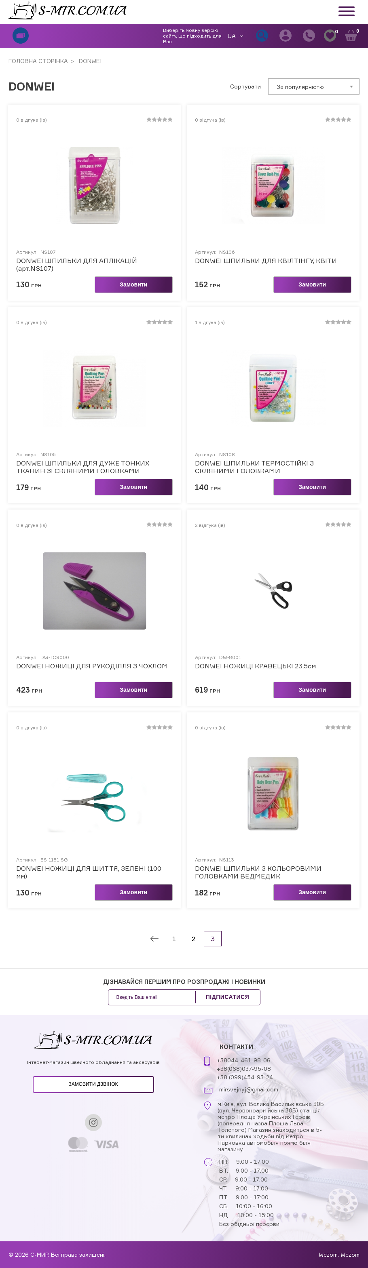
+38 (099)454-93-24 (245, 1077)
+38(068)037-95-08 (244, 1068)
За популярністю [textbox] (300, 86)
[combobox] (314, 86)
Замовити (133, 284)
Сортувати (245, 86)
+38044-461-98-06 (244, 1060)
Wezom (350, 1254)
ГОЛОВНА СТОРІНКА (38, 60)
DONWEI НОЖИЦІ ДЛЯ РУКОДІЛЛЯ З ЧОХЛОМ (92, 666)
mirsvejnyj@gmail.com (248, 1089)
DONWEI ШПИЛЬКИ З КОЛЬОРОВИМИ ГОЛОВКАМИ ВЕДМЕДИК (258, 872)
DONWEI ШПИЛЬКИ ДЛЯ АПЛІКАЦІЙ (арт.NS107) (76, 264)
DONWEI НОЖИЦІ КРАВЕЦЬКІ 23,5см (255, 666)
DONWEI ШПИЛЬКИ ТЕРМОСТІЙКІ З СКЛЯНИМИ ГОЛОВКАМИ (254, 467)
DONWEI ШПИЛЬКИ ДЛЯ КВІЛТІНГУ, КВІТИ (266, 261)
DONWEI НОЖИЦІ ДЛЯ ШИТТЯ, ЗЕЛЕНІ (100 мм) (88, 872)
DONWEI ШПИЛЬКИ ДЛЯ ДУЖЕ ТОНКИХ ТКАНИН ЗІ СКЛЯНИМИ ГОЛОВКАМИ (82, 467)
